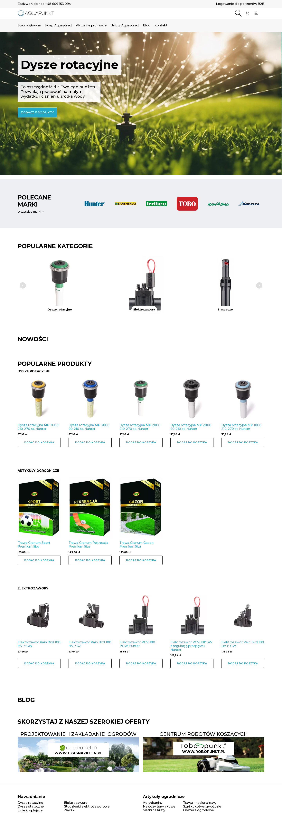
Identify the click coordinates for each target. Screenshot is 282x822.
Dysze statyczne (31, 806)
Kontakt (160, 26)
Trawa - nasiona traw (199, 802)
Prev (23, 285)
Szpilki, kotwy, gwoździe (202, 806)
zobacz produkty (38, 113)
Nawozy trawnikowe (159, 806)
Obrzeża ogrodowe (198, 810)
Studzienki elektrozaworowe (86, 806)
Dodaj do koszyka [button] (39, 442)
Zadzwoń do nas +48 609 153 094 (44, 4)
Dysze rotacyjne (30, 802)
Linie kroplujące (30, 810)
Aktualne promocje (91, 26)
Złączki (69, 810)
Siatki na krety (154, 810)
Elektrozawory (75, 802)
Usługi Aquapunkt (124, 26)
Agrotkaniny (153, 802)
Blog (146, 26)
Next (259, 285)
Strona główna (29, 26)
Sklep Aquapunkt (58, 26)
